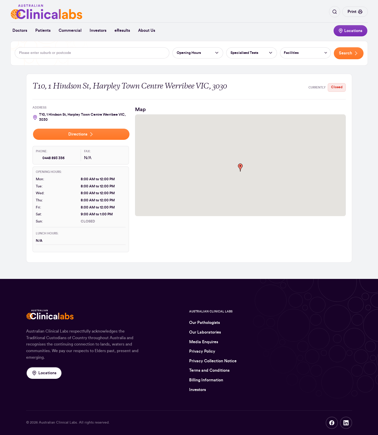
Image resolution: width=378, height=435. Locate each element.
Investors (98, 30)
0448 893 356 (53, 158)
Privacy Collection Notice (213, 361)
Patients (43, 30)
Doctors (19, 30)
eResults (122, 30)
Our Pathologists (204, 323)
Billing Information (206, 380)
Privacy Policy (202, 351)
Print (355, 11)
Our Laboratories (205, 332)
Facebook (331, 422)
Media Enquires (203, 342)
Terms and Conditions (209, 370)
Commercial (70, 30)
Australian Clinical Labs (58, 422)
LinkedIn (346, 422)
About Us (146, 30)
